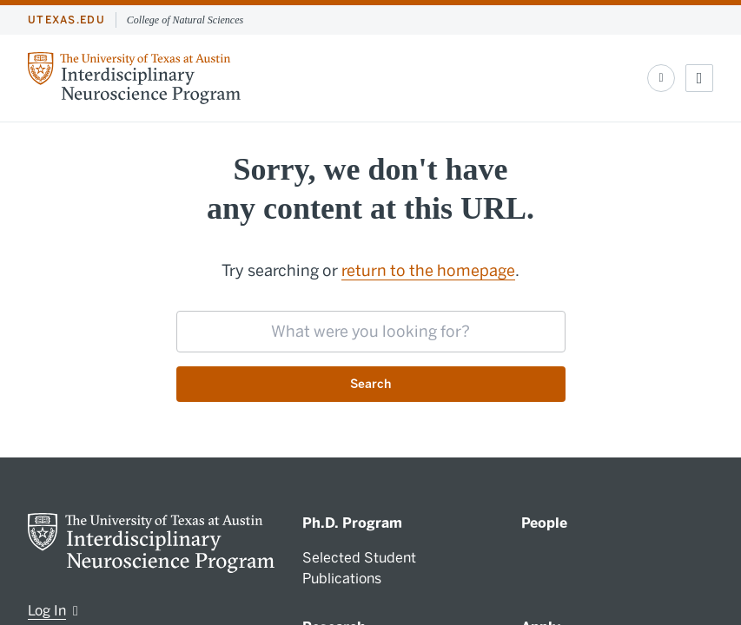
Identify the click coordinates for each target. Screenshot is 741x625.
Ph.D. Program (352, 523)
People (544, 523)
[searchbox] (371, 331)
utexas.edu (66, 20)
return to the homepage (428, 270)
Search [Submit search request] (370, 384)
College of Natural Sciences (185, 20)
